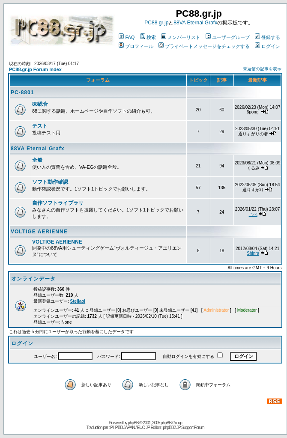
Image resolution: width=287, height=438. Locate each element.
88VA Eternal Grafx (195, 23)
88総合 (40, 104)
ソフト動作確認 (50, 182)
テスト (40, 126)
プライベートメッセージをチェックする (204, 46)
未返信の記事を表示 (262, 68)
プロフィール (136, 46)
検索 (148, 37)
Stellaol (78, 301)
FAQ (127, 37)
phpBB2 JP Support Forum (183, 427)
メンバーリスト (180, 37)
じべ (253, 214)
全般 (37, 160)
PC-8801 (22, 92)
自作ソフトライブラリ (58, 203)
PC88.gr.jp (156, 23)
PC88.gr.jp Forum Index (35, 69)
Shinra (253, 253)
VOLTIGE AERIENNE (39, 232)
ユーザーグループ (228, 37)
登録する (267, 37)
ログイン (267, 46)
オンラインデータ (33, 279)
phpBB (133, 422)
